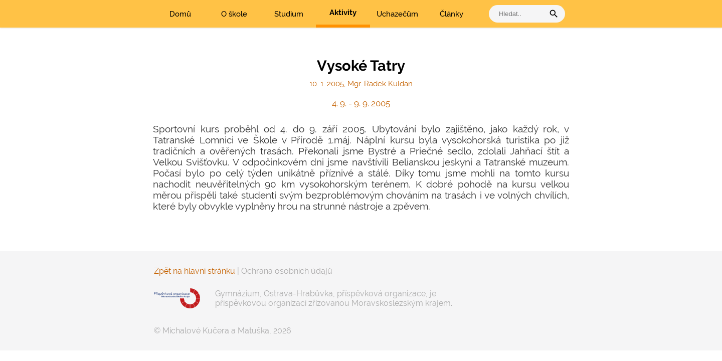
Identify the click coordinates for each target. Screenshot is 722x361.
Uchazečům (397, 14)
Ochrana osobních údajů (286, 271)
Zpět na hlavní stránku (194, 271)
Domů (180, 14)
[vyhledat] (519, 14)
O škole (234, 14)
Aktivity (342, 12)
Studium (288, 14)
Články (451, 14)
